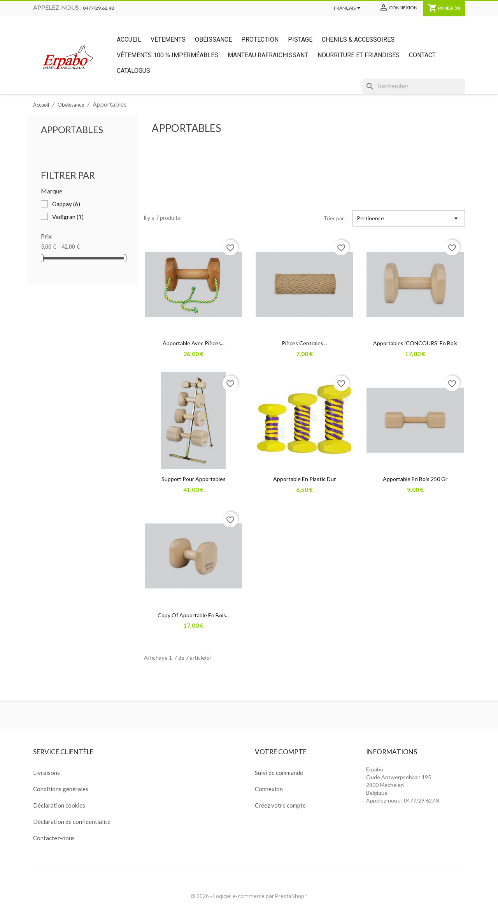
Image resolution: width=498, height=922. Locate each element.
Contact (422, 55)
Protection (260, 39)
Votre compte (281, 752)
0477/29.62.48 (98, 8)
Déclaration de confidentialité (71, 821)
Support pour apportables (193, 479)
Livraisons (46, 772)
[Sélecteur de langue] (348, 8)
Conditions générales (60, 788)
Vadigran (68, 216)
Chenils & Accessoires (358, 39)
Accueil (129, 39)
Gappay (66, 203)
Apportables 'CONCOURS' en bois (415, 343)
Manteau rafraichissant (268, 55)
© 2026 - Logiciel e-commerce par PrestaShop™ (249, 896)
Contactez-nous (54, 837)
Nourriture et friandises (358, 55)
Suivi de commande (279, 772)
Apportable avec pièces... (193, 343)
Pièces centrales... (304, 343)
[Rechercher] (413, 86)
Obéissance (213, 39)
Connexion (269, 788)
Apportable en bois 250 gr (415, 479)
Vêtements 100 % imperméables (167, 55)
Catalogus (133, 70)
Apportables (72, 129)
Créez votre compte (280, 805)
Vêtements (168, 39)
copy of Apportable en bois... (194, 615)
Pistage (300, 39)
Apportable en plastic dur (304, 479)
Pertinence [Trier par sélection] (409, 218)
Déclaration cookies (59, 805)
